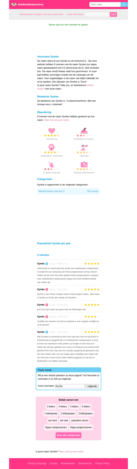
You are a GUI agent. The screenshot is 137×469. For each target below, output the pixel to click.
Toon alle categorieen (68, 435)
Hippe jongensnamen (81, 427)
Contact (53, 463)
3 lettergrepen (85, 413)
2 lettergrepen (68, 413)
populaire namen (80, 420)
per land (52, 420)
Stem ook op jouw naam (56, 120)
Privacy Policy (102, 463)
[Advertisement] (20, 62)
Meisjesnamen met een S (68, 191)
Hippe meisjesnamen (56, 427)
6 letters (86, 406)
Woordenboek (68, 463)
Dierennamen (85, 463)
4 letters (63, 406)
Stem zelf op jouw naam (71, 451)
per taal (64, 420)
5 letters (74, 406)
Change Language (36, 463)
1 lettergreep (50, 413)
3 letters (51, 406)
